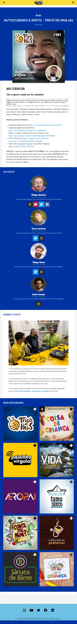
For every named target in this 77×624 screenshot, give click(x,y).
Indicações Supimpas (22, 391)
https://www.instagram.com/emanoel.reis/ (45, 125)
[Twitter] (41, 204)
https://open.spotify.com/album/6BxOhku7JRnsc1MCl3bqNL (32, 136)
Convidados (36, 391)
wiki (35, 388)
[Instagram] (30, 204)
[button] (73, 2)
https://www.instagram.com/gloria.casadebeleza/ (28, 130)
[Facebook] (47, 204)
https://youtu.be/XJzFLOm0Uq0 (21, 146)
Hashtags (45, 391)
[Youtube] (35, 204)
